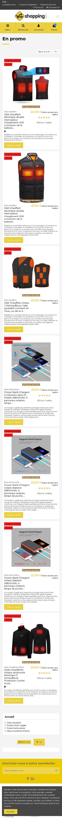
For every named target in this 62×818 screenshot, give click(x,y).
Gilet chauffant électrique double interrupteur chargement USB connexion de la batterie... (14, 121)
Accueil (9, 716)
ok (39, 742)
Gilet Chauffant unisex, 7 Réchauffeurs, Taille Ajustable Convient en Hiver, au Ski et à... (16, 306)
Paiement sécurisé (48, 5)
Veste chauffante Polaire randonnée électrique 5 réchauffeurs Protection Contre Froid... (14, 676)
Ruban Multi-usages (16, 725)
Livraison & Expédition (28, 5)
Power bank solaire (16, 728)
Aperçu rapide (13, 145)
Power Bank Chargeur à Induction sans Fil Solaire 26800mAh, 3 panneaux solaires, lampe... (17, 397)
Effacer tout (24, 742)
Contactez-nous (9, 5)
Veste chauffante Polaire (18, 731)
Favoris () (38, 7)
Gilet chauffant (14, 722)
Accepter (10, 811)
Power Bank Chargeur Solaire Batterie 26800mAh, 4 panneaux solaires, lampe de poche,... (17, 490)
